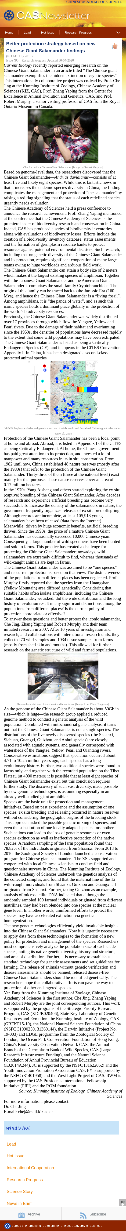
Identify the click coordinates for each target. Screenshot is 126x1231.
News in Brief (19, 1203)
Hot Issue (47, 32)
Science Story (20, 1191)
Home (9, 32)
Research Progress (78, 32)
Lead (27, 32)
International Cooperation (30, 1168)
